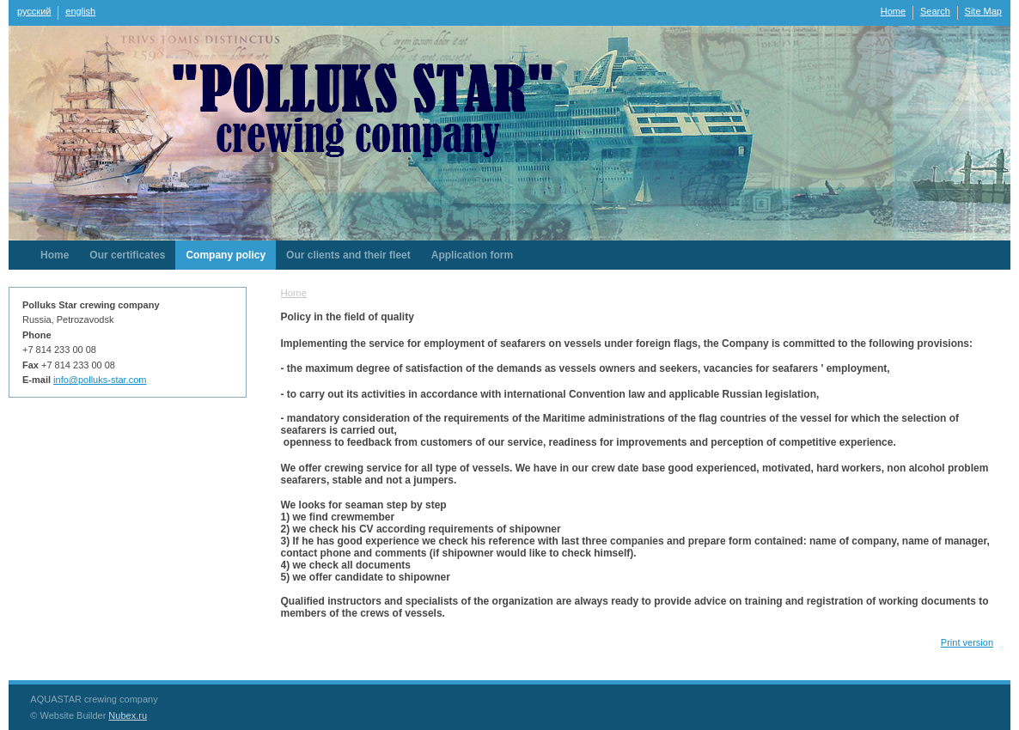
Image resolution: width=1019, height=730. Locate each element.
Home (893, 11)
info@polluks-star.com (99, 379)
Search (935, 11)
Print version (967, 642)
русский (34, 11)
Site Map (983, 11)
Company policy (225, 255)
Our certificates (127, 255)
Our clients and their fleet (348, 255)
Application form (472, 255)
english (80, 11)
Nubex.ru (127, 715)
